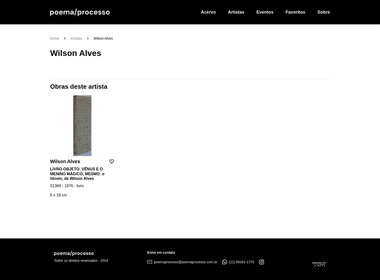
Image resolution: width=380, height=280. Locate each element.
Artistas (236, 12)
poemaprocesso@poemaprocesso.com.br (182, 262)
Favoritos (295, 12)
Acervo (208, 12)
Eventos (264, 12)
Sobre (323, 12)
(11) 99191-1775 (238, 262)
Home (54, 38)
